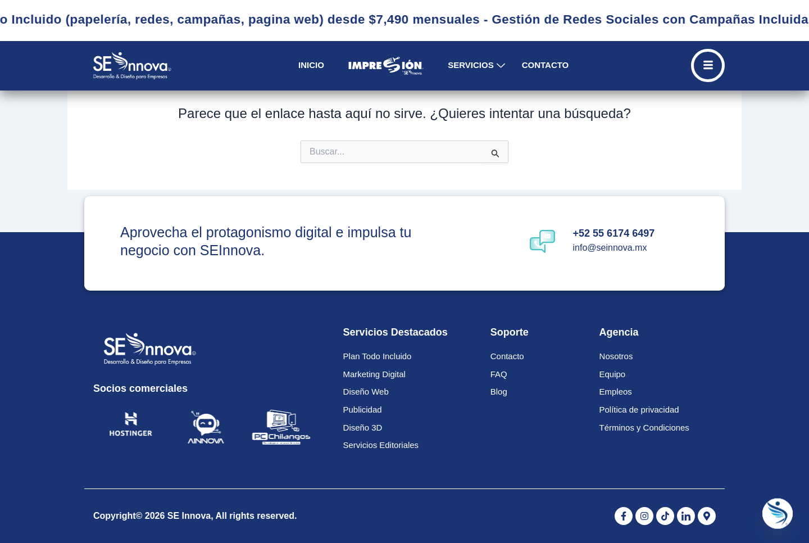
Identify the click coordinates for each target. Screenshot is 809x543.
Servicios (476, 65)
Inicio (311, 65)
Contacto (545, 65)
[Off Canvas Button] (708, 65)
